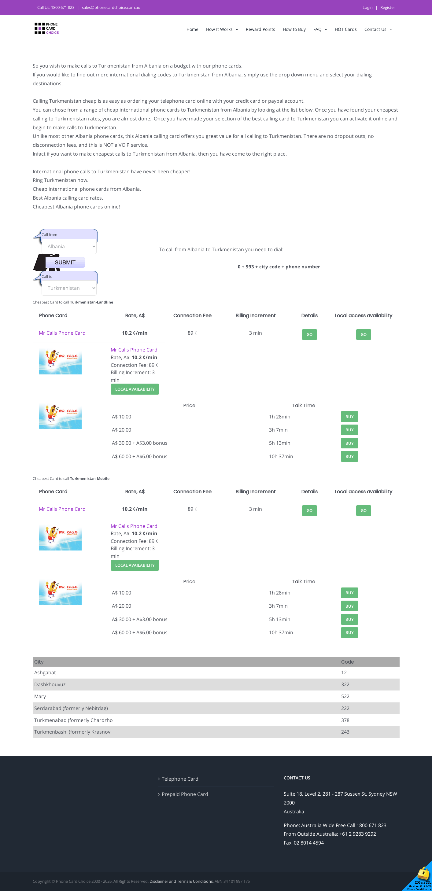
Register (387, 7)
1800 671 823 (62, 7)
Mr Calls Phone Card (62, 333)
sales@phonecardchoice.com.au (111, 7)
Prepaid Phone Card (185, 794)
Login (368, 7)
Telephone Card (180, 778)
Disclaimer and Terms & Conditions (181, 881)
